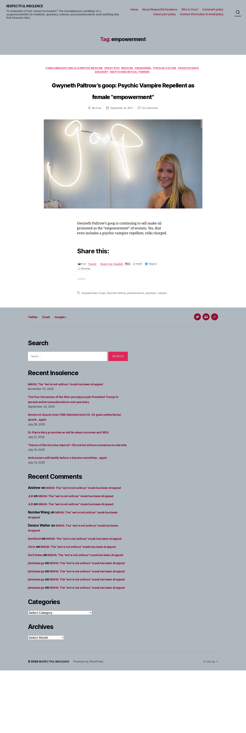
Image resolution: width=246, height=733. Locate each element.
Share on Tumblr (115, 277)
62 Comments (151, 122)
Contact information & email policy (201, 14)
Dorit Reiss (36, 592)
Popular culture (183, 69)
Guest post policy (164, 14)
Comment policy (212, 9)
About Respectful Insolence (159, 9)
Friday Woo (123, 69)
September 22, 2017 (121, 122)
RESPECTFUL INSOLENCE (28, 6)
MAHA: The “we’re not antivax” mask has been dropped (71, 402)
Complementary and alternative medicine (80, 69)
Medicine (140, 69)
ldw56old (35, 566)
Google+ (67, 334)
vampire (86, 310)
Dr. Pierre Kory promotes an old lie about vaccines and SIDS (74, 450)
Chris (32, 579)
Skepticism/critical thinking (144, 74)
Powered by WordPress (92, 724)
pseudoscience (138, 306)
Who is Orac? (189, 9)
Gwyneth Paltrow (118, 306)
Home (134, 9)
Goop (103, 306)
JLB (31, 523)
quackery (153, 306)
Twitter (34, 334)
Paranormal (159, 69)
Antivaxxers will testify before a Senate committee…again (74, 480)
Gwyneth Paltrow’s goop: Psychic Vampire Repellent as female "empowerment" (123, 97)
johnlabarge (37, 606)
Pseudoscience (91, 74)
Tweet (93, 277)
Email (50, 334)
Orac (97, 122)
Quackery (113, 74)
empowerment (90, 306)
